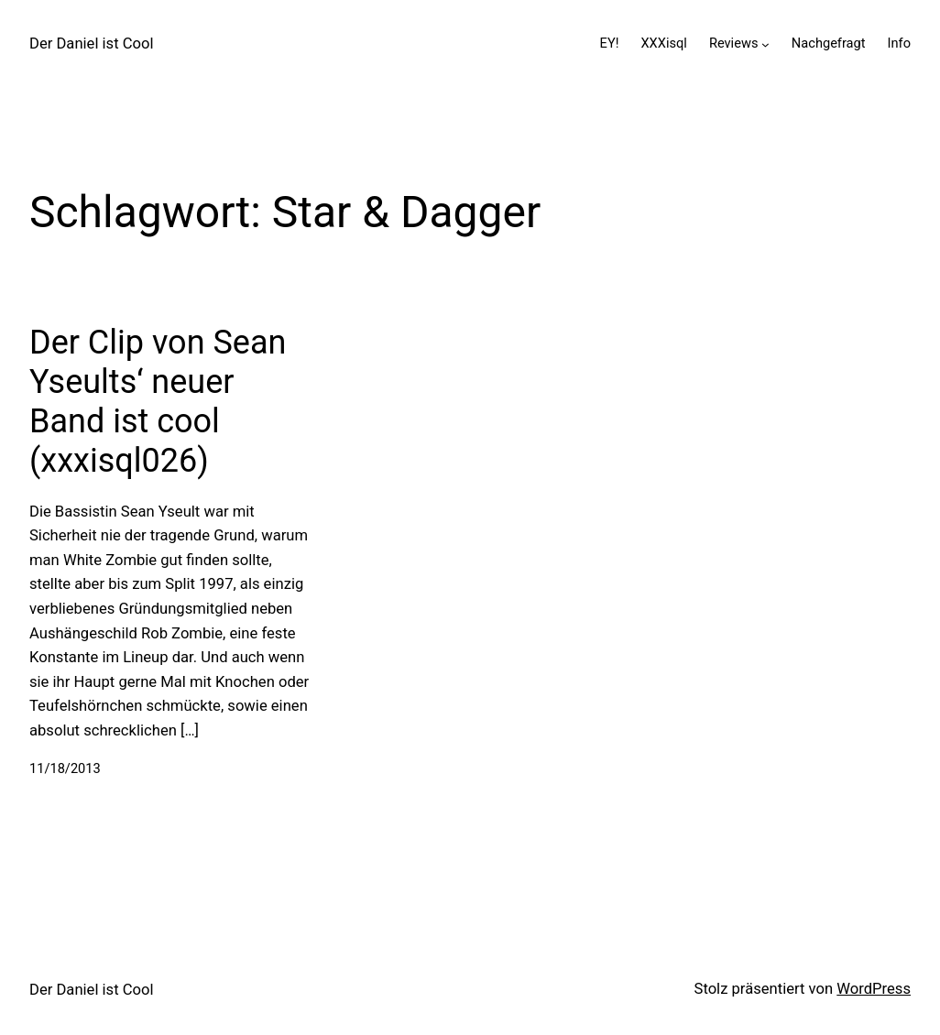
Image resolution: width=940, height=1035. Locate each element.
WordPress (873, 988)
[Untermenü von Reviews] (765, 44)
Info (899, 43)
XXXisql (663, 43)
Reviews (734, 43)
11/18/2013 (65, 768)
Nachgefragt (829, 43)
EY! (609, 43)
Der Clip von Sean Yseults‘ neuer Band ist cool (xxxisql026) (157, 402)
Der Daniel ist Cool (91, 43)
